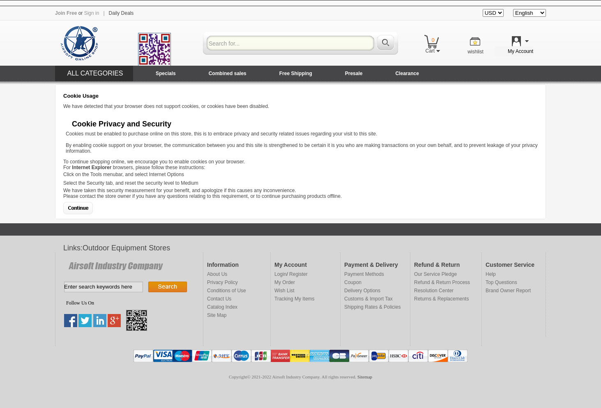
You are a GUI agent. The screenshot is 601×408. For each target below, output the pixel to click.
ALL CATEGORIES (95, 73)
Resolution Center (434, 290)
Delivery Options (362, 290)
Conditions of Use (226, 290)
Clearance (407, 73)
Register (298, 274)
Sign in (91, 13)
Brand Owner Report (508, 290)
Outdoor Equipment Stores (126, 248)
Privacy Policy (222, 282)
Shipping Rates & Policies (372, 307)
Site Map (216, 315)
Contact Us (219, 299)
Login (280, 274)
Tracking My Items (294, 299)
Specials (166, 73)
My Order (284, 282)
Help (491, 274)
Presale (354, 73)
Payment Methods (364, 274)
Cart (432, 51)
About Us (217, 274)
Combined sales (227, 73)
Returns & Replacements (441, 299)
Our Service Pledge (435, 274)
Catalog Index (222, 307)
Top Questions (501, 282)
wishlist (475, 52)
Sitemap (364, 376)
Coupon (353, 282)
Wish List (284, 290)
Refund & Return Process (442, 282)
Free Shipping (295, 73)
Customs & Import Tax (368, 299)
